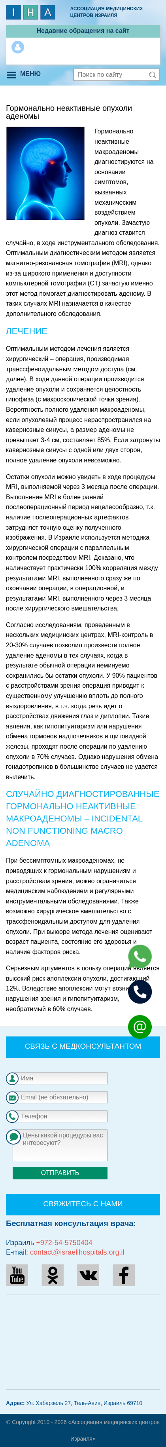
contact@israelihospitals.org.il (77, 1252)
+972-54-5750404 (64, 1243)
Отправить (60, 1172)
